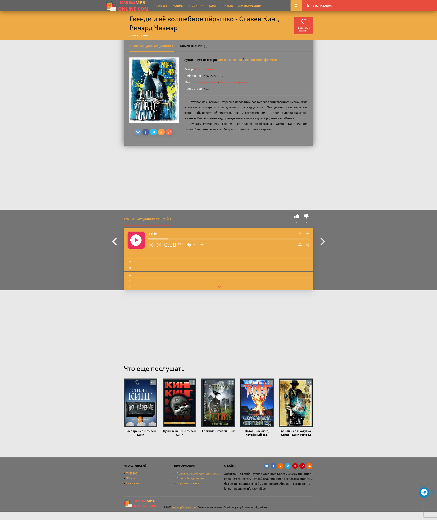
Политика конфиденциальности (199, 473)
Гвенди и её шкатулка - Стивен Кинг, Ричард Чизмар (296, 433)
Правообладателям (190, 478)
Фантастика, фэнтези (260, 59)
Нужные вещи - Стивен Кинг (179, 433)
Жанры (178, 6)
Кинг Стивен (204, 69)
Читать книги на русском (241, 6)
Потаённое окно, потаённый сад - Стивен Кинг (257, 433)
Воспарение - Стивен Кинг (140, 433)
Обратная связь (187, 483)
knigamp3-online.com (184, 507)
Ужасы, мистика (230, 59)
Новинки (196, 6)
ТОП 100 (161, 6)
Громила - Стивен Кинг (218, 431)
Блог (213, 6)
